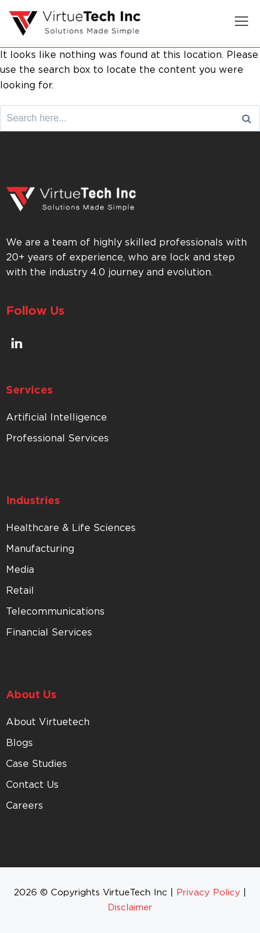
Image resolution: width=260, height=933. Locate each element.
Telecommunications (55, 611)
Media (20, 570)
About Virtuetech (48, 722)
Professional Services (57, 438)
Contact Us (32, 785)
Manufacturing (40, 549)
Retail (20, 591)
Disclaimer (130, 907)
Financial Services (49, 632)
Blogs (19, 743)
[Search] (246, 118)
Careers (24, 806)
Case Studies (36, 764)
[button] (241, 23)
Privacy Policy (208, 892)
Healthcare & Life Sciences (71, 528)
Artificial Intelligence (56, 417)
